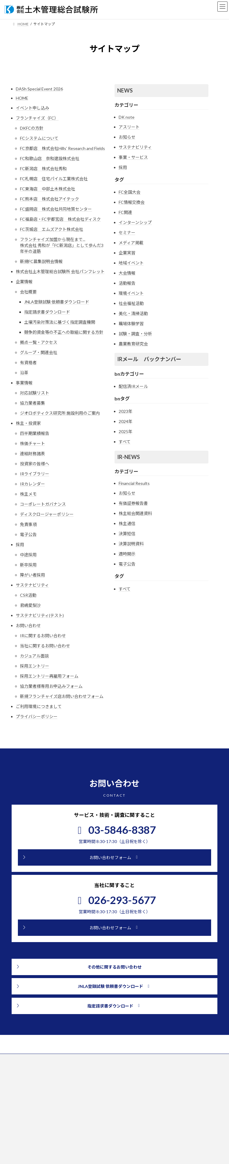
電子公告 (28, 534)
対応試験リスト (34, 392)
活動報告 (127, 283)
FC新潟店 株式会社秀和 (43, 168)
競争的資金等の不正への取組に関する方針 (63, 332)
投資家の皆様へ (34, 463)
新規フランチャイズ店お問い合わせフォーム (61, 696)
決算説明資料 (131, 543)
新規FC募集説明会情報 (41, 261)
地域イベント (131, 262)
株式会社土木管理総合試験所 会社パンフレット (60, 271)
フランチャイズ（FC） (37, 117)
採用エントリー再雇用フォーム (49, 676)
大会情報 (127, 272)
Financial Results (134, 483)
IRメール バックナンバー (149, 359)
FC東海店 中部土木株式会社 (47, 188)
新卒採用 (28, 564)
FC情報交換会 (132, 202)
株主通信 (127, 523)
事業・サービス (133, 157)
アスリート (129, 126)
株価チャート (32, 443)
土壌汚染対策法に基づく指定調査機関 (59, 322)
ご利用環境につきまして (39, 706)
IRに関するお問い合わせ (43, 635)
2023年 (125, 411)
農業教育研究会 (133, 343)
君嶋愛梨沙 (30, 605)
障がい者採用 (32, 574)
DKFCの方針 (32, 128)
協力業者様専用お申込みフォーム (51, 686)
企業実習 (127, 252)
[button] (114, 857)
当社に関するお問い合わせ (45, 645)
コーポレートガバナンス (43, 504)
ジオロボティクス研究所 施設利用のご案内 (60, 413)
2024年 (125, 421)
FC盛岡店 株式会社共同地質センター (56, 209)
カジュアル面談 (34, 655)
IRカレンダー (32, 483)
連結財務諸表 (32, 453)
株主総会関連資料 (135, 513)
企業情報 (24, 281)
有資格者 (28, 362)
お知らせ (127, 137)
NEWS (125, 90)
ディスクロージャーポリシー (47, 514)
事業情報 (24, 382)
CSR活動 (28, 595)
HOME (22, 98)
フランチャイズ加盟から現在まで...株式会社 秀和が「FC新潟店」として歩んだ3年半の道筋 (61, 245)
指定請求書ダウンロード (47, 311)
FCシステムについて (39, 138)
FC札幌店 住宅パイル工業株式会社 (54, 178)
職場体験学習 (131, 323)
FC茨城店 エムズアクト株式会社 (51, 229)
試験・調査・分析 (135, 333)
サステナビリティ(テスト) (40, 615)
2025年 (125, 431)
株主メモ (28, 493)
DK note (126, 117)
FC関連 (125, 212)
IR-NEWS (128, 457)
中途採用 (28, 554)
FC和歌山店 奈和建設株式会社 (49, 158)
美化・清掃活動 (133, 313)
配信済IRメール (133, 386)
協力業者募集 (32, 402)
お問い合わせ (28, 625)
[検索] (94, 1153)
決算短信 (127, 533)
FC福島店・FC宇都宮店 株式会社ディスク (60, 219)
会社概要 (28, 291)
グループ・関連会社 (38, 352)
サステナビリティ (32, 585)
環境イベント (131, 293)
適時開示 (127, 553)
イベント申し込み (32, 107)
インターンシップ (135, 222)
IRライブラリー (34, 473)
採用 (20, 544)
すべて (125, 441)
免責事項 (28, 524)
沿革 (24, 372)
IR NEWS (129, 1143)
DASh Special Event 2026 (39, 88)
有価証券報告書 (133, 503)
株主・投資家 (28, 423)
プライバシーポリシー (37, 716)
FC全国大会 (129, 192)
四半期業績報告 (34, 433)
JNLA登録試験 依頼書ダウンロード (56, 301)
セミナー (127, 232)
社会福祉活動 (131, 303)
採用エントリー (34, 665)
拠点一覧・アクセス (38, 342)
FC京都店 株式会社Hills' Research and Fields (62, 148)
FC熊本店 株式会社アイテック (49, 198)
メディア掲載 (131, 242)
